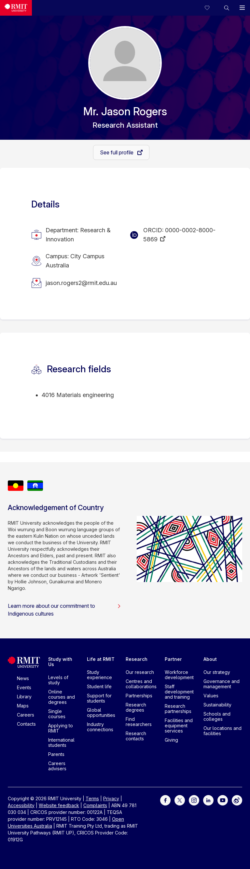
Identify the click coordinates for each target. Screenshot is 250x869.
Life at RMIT (101, 659)
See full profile (117, 152)
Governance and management (221, 683)
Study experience (99, 674)
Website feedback (59, 805)
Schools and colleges (216, 716)
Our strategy (216, 672)
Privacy (111, 798)
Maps (23, 705)
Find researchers (139, 721)
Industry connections (100, 726)
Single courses (56, 713)
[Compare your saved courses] (211, 8)
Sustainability (217, 704)
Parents (56, 754)
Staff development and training (179, 692)
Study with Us (60, 661)
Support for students (99, 698)
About (210, 659)
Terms (92, 798)
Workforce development (179, 674)
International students (61, 742)
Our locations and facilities (222, 730)
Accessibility (21, 805)
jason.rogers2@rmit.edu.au (81, 282)
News (23, 678)
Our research (140, 672)
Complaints (95, 805)
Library (24, 696)
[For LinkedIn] (208, 799)
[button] (226, 8)
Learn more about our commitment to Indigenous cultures (64, 610)
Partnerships (139, 695)
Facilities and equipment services (179, 726)
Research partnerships (178, 708)
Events (24, 687)
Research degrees (136, 707)
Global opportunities (101, 712)
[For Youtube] (222, 799)
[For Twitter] (179, 799)
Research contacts (136, 736)
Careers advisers (57, 766)
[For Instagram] (194, 799)
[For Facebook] (165, 799)
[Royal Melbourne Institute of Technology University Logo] (16, 8)
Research (136, 659)
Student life (99, 686)
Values (210, 695)
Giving (171, 740)
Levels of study (58, 680)
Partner (173, 659)
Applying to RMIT (60, 728)
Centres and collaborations (141, 683)
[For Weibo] (237, 799)
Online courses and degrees (61, 697)
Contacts (26, 724)
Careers (25, 715)
